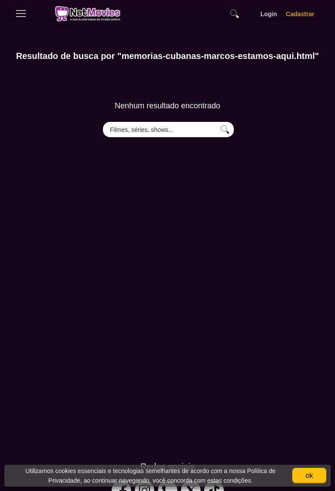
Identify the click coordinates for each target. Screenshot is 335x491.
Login (268, 13)
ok (309, 475)
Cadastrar (300, 13)
